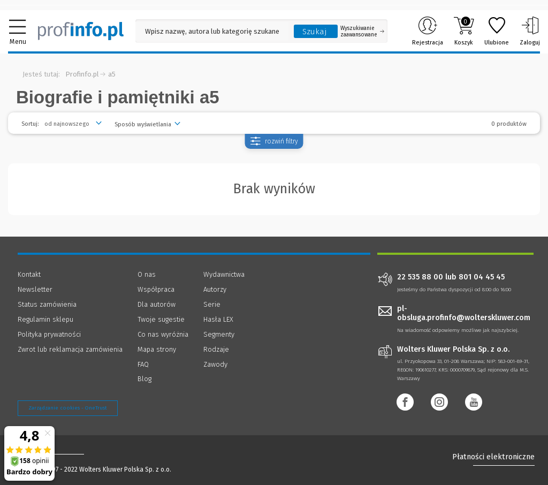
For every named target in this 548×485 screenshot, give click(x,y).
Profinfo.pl (82, 74)
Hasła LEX (218, 319)
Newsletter (35, 289)
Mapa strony (157, 349)
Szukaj (314, 31)
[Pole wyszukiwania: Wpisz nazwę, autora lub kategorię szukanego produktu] (211, 31)
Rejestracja (427, 31)
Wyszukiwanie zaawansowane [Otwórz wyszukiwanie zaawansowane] (362, 31)
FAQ (143, 364)
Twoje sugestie (161, 319)
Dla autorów (157, 304)
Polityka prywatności (49, 334)
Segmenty (218, 334)
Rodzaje (216, 349)
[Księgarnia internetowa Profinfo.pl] (81, 31)
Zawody (215, 364)
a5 (112, 74)
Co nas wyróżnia (163, 334)
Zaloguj (530, 31)
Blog (144, 379)
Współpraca (156, 289)
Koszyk (464, 31)
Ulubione (496, 31)
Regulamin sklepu (45, 319)
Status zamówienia (47, 304)
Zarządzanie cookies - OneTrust (67, 408)
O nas (147, 274)
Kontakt (29, 274)
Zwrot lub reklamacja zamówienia (70, 349)
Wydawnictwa (224, 274)
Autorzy (214, 289)
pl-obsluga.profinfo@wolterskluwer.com (463, 313)
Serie (211, 304)
